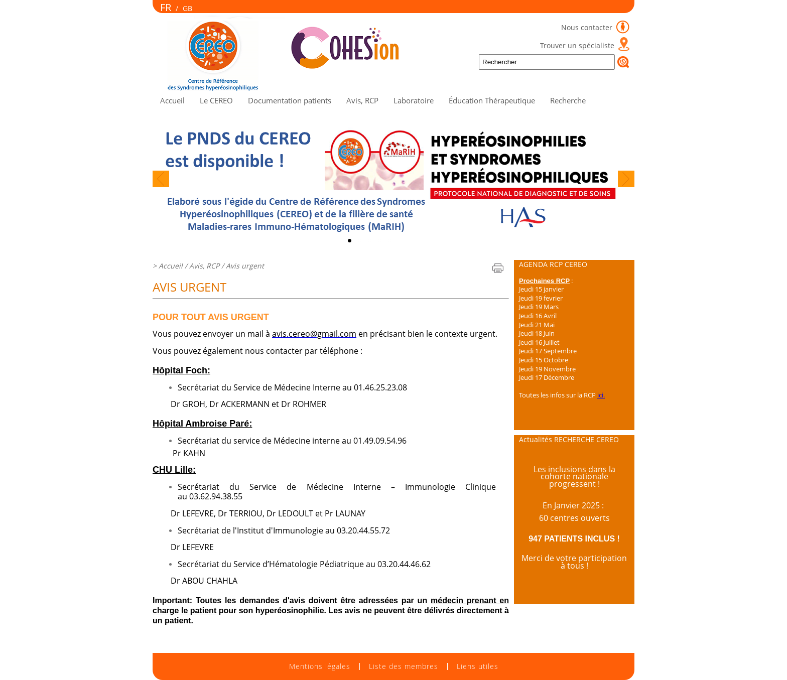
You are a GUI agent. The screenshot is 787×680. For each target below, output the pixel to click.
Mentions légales (319, 666)
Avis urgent (245, 265)
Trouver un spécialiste (577, 45)
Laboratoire (414, 100)
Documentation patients (289, 100)
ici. (601, 394)
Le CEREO (216, 100)
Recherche (568, 100)
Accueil (172, 100)
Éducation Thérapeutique (492, 100)
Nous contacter (587, 27)
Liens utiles (477, 666)
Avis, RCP (362, 100)
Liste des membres (403, 666)
